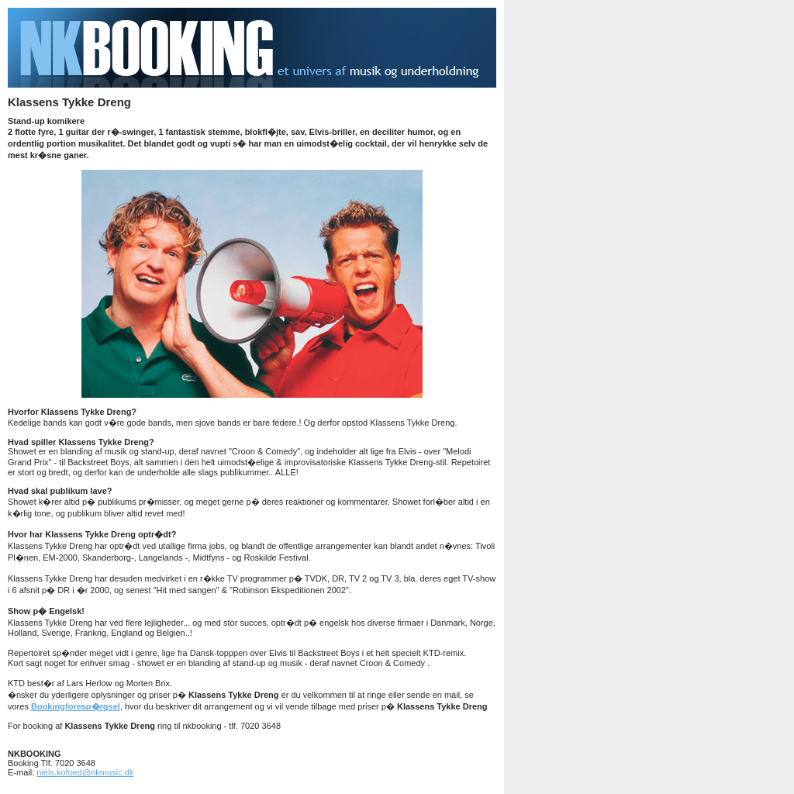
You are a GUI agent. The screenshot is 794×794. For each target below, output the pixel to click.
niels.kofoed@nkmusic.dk (84, 772)
